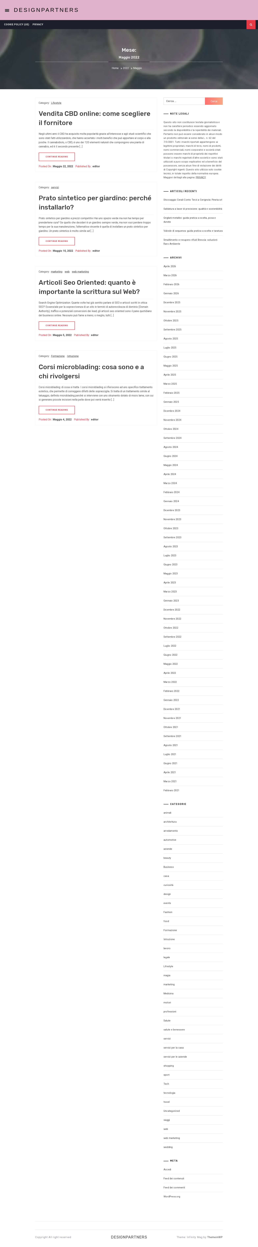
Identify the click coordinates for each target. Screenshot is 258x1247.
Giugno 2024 (171, 456)
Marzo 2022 (170, 682)
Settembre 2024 (172, 438)
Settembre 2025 (172, 329)
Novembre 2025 (172, 311)
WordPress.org (172, 1196)
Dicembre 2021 (172, 709)
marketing (56, 271)
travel (167, 1101)
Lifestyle (56, 102)
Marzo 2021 (170, 781)
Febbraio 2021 (171, 790)
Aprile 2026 (170, 266)
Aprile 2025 (170, 374)
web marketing (80, 271)
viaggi (167, 1120)
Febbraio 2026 (171, 284)
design (167, 894)
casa (166, 876)
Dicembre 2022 (172, 609)
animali (167, 812)
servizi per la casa (174, 1047)
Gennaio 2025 (171, 401)
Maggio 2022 (171, 663)
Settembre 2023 (172, 537)
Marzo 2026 (170, 275)
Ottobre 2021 (171, 727)
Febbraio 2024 (171, 492)
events (167, 903)
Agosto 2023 (171, 546)
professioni (170, 1011)
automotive (170, 839)
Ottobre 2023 (171, 528)
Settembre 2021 (172, 736)
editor (96, 166)
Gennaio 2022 (171, 700)
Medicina (168, 993)
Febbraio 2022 (171, 691)
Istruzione (73, 356)
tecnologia (169, 1092)
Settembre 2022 (172, 636)
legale (167, 957)
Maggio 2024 (171, 465)
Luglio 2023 (170, 555)
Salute (167, 1020)
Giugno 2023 (171, 564)
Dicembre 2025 (172, 302)
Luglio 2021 (170, 754)
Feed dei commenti (174, 1187)
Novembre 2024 (172, 419)
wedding (168, 1147)
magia (167, 975)
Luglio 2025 (170, 347)
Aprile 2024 (170, 474)
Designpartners (46, 10)
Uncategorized (172, 1110)
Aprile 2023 (170, 582)
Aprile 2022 (170, 672)
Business (169, 867)
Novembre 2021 (172, 718)
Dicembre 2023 (172, 510)
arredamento (171, 830)
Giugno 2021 (171, 763)
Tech (166, 1083)
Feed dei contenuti (174, 1178)
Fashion (168, 912)
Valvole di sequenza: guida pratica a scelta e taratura (193, 230)
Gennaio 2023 (171, 600)
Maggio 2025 (171, 365)
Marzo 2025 (170, 383)
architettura (170, 821)
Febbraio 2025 (171, 392)
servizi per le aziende (175, 1056)
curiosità (168, 885)
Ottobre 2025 (171, 320)
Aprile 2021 (170, 772)
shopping (169, 1065)
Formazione (58, 356)
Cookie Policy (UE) (16, 24)
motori (167, 1002)
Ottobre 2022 (171, 627)
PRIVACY (201, 177)
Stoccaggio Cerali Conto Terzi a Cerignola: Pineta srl (193, 199)
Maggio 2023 (171, 573)
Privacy (38, 24)
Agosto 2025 (171, 338)
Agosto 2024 (171, 447)
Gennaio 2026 (171, 293)
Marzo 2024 (170, 483)
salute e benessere (174, 1029)
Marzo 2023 (170, 591)
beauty (167, 857)
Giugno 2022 (171, 654)
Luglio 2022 (170, 645)
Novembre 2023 (172, 519)
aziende (168, 848)
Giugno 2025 (171, 356)
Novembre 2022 (172, 618)
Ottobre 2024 (171, 428)
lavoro (167, 948)
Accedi (167, 1169)
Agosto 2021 (171, 745)
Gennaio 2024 (171, 501)
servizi (55, 187)
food (166, 921)
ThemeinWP (215, 1237)
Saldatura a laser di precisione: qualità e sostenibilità (193, 208)
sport (166, 1074)
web (67, 271)
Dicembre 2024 (172, 410)
